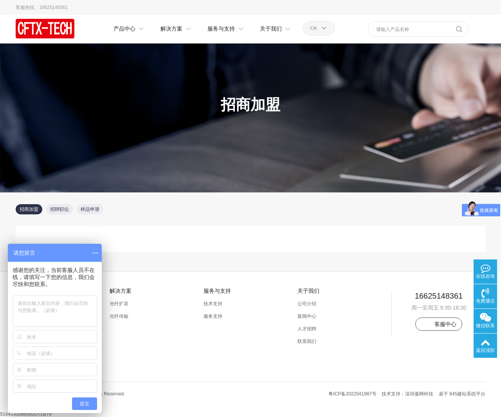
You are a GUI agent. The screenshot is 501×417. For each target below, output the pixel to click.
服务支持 (213, 316)
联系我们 (306, 341)
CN (313, 28)
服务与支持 (217, 291)
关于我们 (308, 291)
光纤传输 (119, 316)
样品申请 (90, 209)
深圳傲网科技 (419, 394)
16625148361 (53, 7)
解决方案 (121, 291)
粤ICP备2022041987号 (352, 394)
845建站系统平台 (467, 394)
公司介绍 (306, 303)
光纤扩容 (119, 303)
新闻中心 (306, 316)
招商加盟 (29, 209)
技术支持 (213, 303)
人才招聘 (306, 329)
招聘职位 (59, 209)
